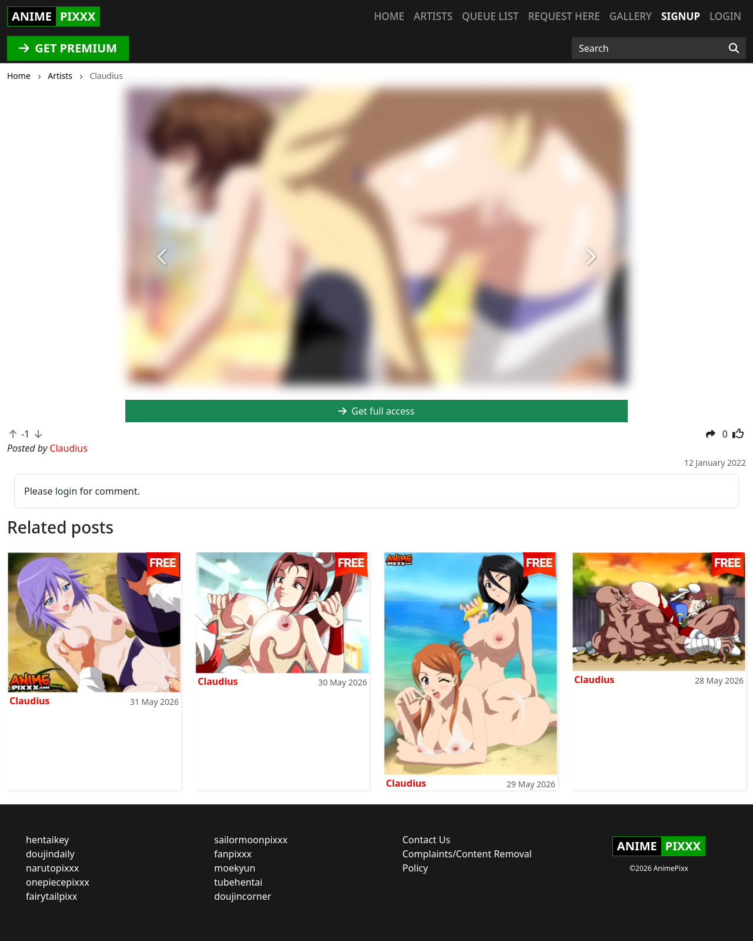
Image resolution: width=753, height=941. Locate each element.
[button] (163, 257)
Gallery (630, 16)
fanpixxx (233, 853)
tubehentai (238, 882)
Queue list (490, 16)
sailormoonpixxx (251, 839)
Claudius (29, 700)
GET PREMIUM (68, 48)
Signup (680, 16)
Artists (433, 16)
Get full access (376, 411)
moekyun (234, 868)
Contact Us (426, 839)
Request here (564, 16)
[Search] (734, 48)
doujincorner (242, 896)
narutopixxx (52, 868)
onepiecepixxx (57, 882)
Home (389, 16)
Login (725, 16)
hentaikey (47, 839)
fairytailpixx (51, 896)
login (66, 491)
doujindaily (50, 853)
